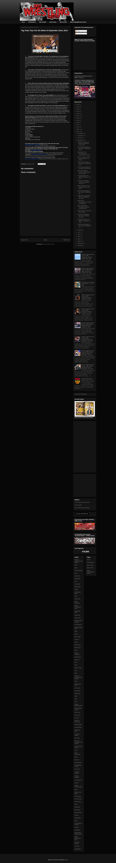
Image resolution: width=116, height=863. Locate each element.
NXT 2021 (77, 715)
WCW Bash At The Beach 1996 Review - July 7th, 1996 (88, 284)
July (79, 232)
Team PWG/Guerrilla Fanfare (82, 507)
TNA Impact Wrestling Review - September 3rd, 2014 (83, 216)
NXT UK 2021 (78, 799)
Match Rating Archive (78, 709)
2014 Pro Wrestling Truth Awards (78, 677)
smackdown (78, 849)
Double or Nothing (77, 772)
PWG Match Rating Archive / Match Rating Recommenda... (83, 172)
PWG (76, 804)
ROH (76, 665)
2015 (77, 129)
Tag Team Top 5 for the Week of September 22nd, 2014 (83, 143)
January (80, 245)
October (80, 138)
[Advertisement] (45, 223)
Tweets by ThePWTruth (81, 394)
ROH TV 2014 (78, 667)
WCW (76, 634)
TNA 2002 (77, 690)
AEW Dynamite (78, 570)
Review (76, 815)
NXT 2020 (77, 688)
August (80, 230)
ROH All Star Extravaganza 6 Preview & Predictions (84, 202)
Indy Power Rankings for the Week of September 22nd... (84, 148)
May (79, 236)
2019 (77, 120)
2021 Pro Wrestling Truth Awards (78, 742)
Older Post (66, 240)
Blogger (66, 859)
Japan (76, 789)
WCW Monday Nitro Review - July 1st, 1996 (87, 379)
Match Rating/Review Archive (78, 22)
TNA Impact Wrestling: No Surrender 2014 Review (84, 167)
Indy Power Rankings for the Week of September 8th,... (84, 192)
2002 (76, 673)
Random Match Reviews (78, 621)
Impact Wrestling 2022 (78, 705)
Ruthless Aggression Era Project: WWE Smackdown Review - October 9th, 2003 (87, 297)
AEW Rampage (77, 602)
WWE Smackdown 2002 (78, 607)
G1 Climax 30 (78, 624)
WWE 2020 (77, 618)
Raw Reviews (78, 812)
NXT (76, 662)
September (81, 140)
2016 (77, 127)
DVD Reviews (32, 22)
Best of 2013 (63, 22)
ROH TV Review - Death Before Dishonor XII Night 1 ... (83, 158)
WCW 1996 (78, 636)
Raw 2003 (77, 584)
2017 (77, 124)
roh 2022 (77, 846)
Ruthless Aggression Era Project (79, 561)
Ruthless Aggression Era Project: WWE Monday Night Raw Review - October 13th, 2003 (87, 270)
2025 (77, 106)
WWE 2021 (77, 647)
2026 (77, 104)
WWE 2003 (77, 586)
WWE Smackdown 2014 (78, 838)
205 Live (77, 639)
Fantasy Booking (77, 776)
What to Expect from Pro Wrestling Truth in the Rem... (83, 187)
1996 (76, 631)
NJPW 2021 (78, 657)
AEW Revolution (77, 753)
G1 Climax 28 (78, 780)
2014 (77, 131)
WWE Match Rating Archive (78, 833)
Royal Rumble (78, 724)
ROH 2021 (77, 809)
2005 (76, 696)
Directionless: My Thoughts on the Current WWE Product (83, 153)
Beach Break (78, 762)
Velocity (77, 827)
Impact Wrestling (77, 653)
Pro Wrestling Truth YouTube (82, 502)
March (79, 241)
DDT (76, 701)
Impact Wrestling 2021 (78, 786)
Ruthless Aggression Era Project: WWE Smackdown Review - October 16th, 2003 (87, 256)
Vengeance (77, 830)
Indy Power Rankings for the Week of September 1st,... (84, 226)
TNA (76, 670)
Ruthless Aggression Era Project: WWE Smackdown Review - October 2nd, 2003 (87, 311)
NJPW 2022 (78, 645)
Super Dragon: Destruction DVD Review (84, 211)
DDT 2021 (77, 769)
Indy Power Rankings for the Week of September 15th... (84, 163)
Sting (76, 820)
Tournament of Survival (78, 824)
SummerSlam (78, 727)
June (79, 234)
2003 (76, 573)
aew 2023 (77, 738)
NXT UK (77, 717)
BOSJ (76, 757)
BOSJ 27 (77, 759)
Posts (78, 31)
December (80, 133)
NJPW (76, 589)
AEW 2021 (77, 576)
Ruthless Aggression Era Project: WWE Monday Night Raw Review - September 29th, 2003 (87, 352)
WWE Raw (77, 693)
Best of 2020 (42, 22)
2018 (77, 122)
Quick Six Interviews (77, 721)
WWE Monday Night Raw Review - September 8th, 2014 (83, 197)
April (79, 239)
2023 (77, 111)
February (80, 243)
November (80, 135)
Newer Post (24, 240)
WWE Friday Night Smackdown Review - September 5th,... (83, 207)
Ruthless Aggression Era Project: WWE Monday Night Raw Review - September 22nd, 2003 (87, 366)
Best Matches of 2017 (78, 765)
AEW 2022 (77, 599)
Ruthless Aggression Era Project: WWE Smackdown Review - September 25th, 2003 (87, 339)
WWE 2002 (77, 578)
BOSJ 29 (77, 659)
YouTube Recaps (77, 843)
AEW (76, 568)
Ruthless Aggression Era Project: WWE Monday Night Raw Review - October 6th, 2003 (87, 325)
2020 (77, 118)
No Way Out (78, 801)
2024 (77, 109)
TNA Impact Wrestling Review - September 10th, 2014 (83, 182)
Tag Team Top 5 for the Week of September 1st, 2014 (84, 221)
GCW (76, 650)
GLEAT (76, 782)
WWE (76, 642)
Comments (79, 33)
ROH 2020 (77, 807)
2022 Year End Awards (78, 747)
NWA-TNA (77, 712)
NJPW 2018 (78, 796)
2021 (77, 115)
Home (23, 22)
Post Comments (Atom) (48, 244)
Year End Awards (77, 734)
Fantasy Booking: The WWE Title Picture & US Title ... (84, 177)
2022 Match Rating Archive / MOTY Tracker (83, 76)
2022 (77, 113)
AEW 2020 (77, 615)
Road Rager (78, 817)
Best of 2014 (53, 22)
